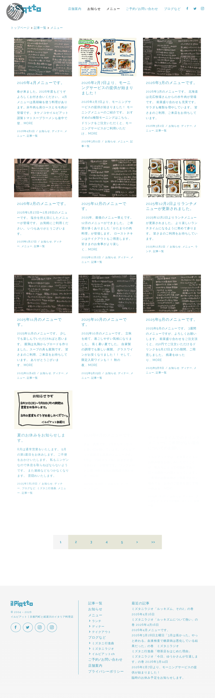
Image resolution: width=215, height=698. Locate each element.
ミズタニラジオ (103, 648)
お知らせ (94, 8)
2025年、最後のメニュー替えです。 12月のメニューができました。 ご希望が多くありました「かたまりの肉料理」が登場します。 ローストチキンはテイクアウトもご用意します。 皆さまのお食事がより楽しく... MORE (107, 233)
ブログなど (172, 8)
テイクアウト (101, 632)
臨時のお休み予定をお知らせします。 (158, 677)
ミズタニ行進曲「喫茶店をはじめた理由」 (162, 651)
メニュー (113, 8)
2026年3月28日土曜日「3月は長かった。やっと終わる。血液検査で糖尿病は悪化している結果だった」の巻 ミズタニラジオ (165, 640)
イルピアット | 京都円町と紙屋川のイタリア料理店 (26, 8)
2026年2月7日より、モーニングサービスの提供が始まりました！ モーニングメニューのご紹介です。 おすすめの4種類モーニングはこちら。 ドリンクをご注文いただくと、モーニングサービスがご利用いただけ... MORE (107, 117)
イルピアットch (103, 654)
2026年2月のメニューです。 (42, 204)
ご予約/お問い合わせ (142, 8)
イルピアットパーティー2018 (23, 18)
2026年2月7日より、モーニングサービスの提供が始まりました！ (107, 88)
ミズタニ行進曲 (103, 643)
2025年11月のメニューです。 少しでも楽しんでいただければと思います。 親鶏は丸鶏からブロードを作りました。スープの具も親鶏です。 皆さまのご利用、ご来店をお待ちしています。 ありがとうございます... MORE (43, 349)
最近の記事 (140, 603)
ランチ (96, 621)
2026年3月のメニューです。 (171, 83)
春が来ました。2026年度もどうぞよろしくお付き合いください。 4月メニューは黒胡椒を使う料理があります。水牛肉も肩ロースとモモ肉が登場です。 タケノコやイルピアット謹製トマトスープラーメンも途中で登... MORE (43, 107)
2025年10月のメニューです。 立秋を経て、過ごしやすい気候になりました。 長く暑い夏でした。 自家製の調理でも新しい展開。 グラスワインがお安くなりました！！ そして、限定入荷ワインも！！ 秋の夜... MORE (109, 349)
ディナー (57, 131)
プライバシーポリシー (106, 671)
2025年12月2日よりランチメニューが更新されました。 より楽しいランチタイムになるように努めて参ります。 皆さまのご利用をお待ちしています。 (172, 228)
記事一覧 (32, 135)
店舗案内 (74, 8)
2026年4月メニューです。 (41, 83)
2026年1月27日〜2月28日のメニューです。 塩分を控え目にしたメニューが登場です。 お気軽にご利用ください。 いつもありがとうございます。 (43, 223)
